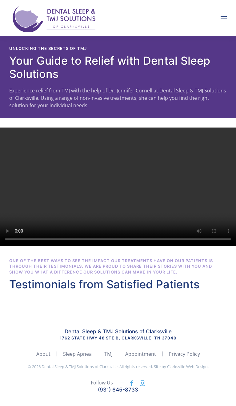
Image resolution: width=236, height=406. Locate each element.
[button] (224, 18)
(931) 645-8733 (118, 390)
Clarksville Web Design (187, 366)
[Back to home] (55, 18)
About (43, 354)
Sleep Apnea (77, 354)
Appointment (140, 354)
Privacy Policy (184, 354)
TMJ (108, 354)
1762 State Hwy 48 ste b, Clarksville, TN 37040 (118, 337)
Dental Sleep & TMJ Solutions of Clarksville (118, 331)
